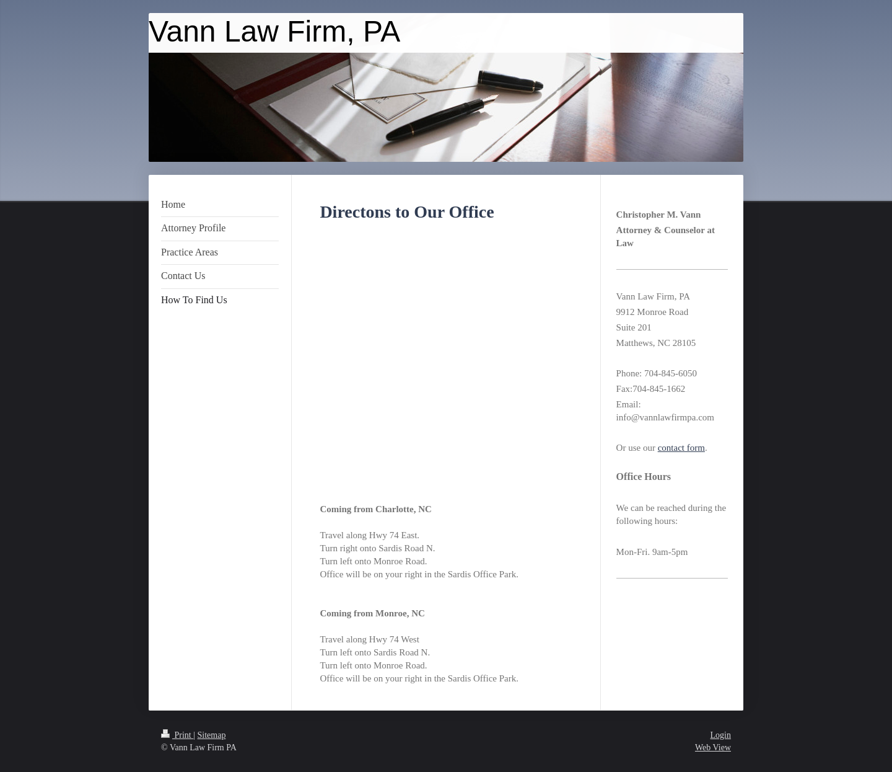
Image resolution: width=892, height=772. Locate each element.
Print (177, 735)
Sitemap (212, 735)
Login (721, 735)
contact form (681, 448)
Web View (713, 747)
